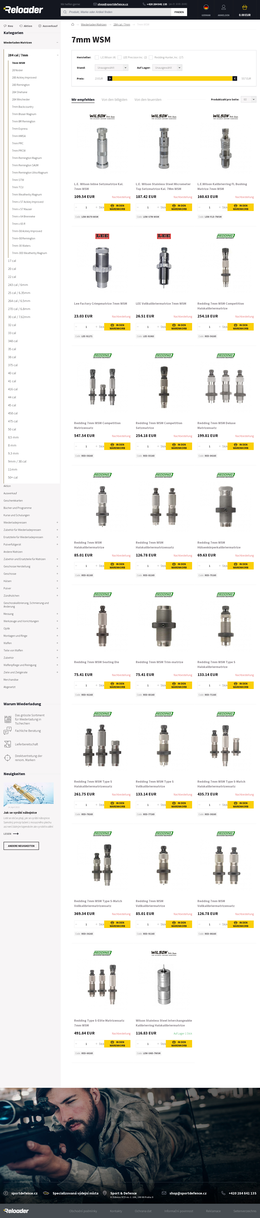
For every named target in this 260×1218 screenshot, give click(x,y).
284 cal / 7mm (121, 24)
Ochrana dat (143, 1211)
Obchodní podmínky (83, 1211)
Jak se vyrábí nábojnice (20, 812)
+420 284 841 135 (155, 4)
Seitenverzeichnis (245, 1211)
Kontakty (116, 1211)
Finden (179, 12)
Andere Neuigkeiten (21, 846)
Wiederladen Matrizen (94, 24)
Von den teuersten (148, 99)
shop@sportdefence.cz (110, 4)
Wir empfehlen (83, 99)
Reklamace (213, 1211)
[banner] (16, 1211)
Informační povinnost (178, 1211)
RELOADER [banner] (23, 9)
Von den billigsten (114, 99)
